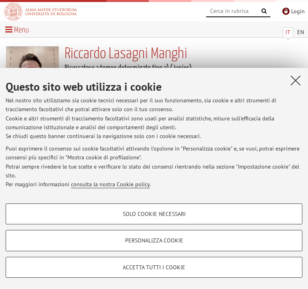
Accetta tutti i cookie (154, 267)
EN (300, 32)
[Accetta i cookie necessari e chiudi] (295, 80)
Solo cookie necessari (154, 214)
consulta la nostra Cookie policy (110, 184)
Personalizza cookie (154, 240)
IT (288, 32)
